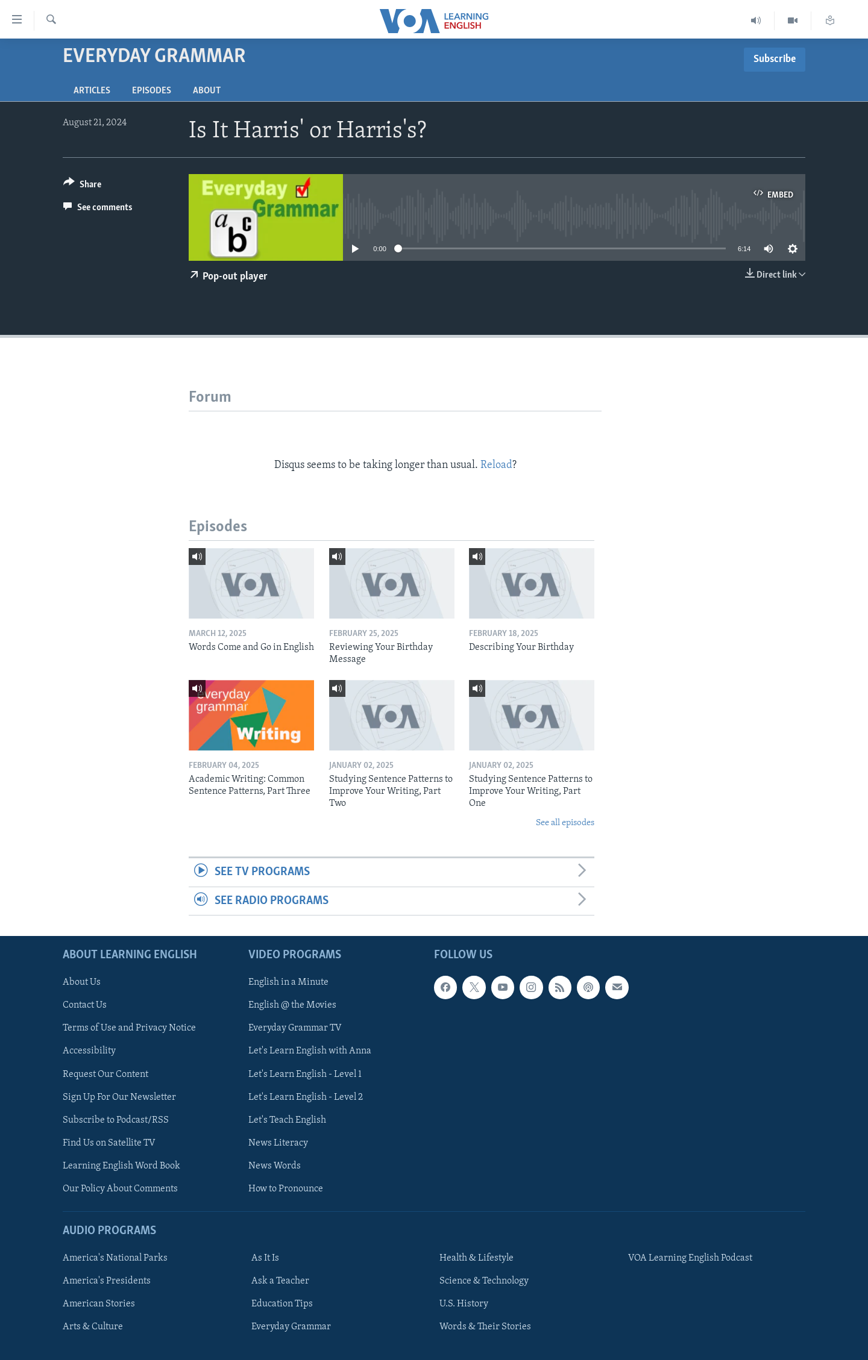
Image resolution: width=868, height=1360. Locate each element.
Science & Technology (484, 1281)
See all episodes (565, 823)
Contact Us (85, 1005)
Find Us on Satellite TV (109, 1143)
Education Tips (282, 1304)
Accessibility (89, 1051)
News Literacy (278, 1143)
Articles (92, 91)
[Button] (82, 186)
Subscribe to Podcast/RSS (116, 1120)
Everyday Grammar (291, 1327)
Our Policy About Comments (120, 1189)
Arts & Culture (93, 1327)
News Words (274, 1166)
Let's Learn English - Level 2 (305, 1097)
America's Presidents (107, 1281)
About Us (82, 982)
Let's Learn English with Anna (309, 1051)
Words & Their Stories (485, 1327)
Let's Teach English (287, 1120)
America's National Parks (115, 1258)
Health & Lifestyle (476, 1258)
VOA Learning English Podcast (690, 1258)
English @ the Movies (292, 1005)
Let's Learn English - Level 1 (305, 1074)
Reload (496, 465)
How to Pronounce (285, 1189)
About (207, 91)
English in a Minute (288, 982)
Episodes (151, 91)
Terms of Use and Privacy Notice (129, 1028)
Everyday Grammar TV (295, 1028)
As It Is (265, 1258)
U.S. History (463, 1304)
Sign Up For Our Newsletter (119, 1097)
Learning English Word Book (121, 1166)
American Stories (99, 1304)
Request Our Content (105, 1074)
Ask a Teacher (280, 1281)
